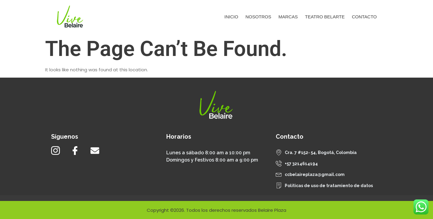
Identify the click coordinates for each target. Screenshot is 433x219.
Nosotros (258, 16)
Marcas (288, 16)
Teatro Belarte (325, 16)
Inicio (231, 16)
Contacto (364, 16)
